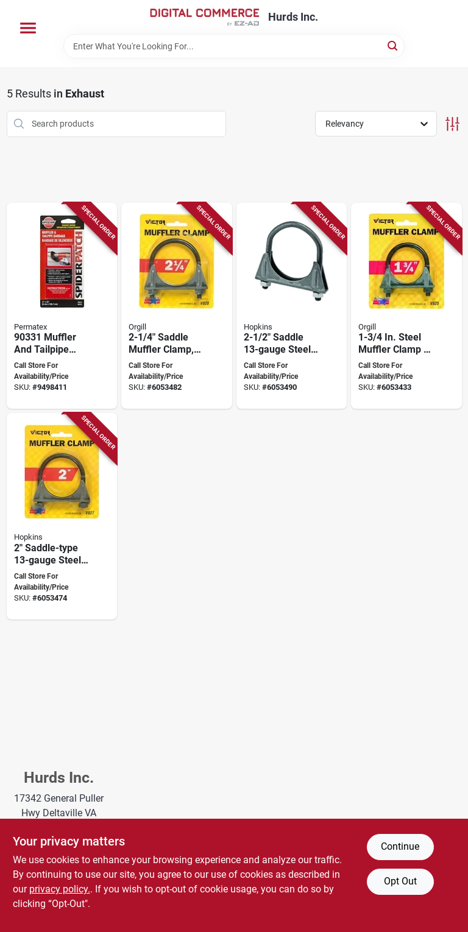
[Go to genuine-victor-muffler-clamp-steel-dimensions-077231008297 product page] (291, 306)
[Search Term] (234, 46)
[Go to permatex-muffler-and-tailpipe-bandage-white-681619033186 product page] (62, 306)
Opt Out (400, 881)
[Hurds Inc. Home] (205, 17)
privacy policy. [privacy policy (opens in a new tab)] (59, 889)
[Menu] (28, 28)
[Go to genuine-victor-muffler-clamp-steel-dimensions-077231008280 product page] (176, 306)
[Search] (393, 45)
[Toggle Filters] (452, 124)
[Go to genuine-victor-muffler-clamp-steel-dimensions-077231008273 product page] (62, 516)
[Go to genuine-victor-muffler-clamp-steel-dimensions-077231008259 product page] (406, 306)
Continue (400, 846)
